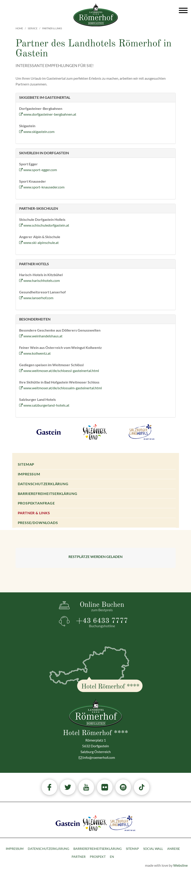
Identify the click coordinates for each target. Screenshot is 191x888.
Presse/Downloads (38, 522)
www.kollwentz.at (35, 353)
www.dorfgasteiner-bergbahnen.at (47, 114)
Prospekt (98, 856)
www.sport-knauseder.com (41, 187)
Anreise (173, 848)
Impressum (29, 474)
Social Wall (153, 848)
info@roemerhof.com (97, 757)
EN (112, 856)
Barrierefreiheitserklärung (47, 493)
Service (32, 28)
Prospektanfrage (36, 503)
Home (19, 28)
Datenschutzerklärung (43, 484)
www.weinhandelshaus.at (40, 336)
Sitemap (26, 464)
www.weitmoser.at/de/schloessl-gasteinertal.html (59, 370)
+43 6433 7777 (102, 622)
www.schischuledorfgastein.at (44, 225)
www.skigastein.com (36, 131)
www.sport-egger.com (38, 170)
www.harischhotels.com (39, 280)
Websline (180, 865)
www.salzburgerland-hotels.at (44, 405)
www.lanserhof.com (36, 298)
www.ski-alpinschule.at (39, 242)
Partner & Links (34, 513)
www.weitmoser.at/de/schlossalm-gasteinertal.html (60, 388)
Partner (79, 856)
